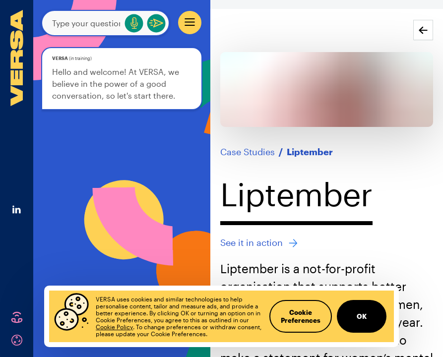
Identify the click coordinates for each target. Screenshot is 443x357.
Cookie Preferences (300, 316)
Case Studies (247, 151)
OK (362, 316)
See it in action (259, 242)
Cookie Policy (114, 326)
